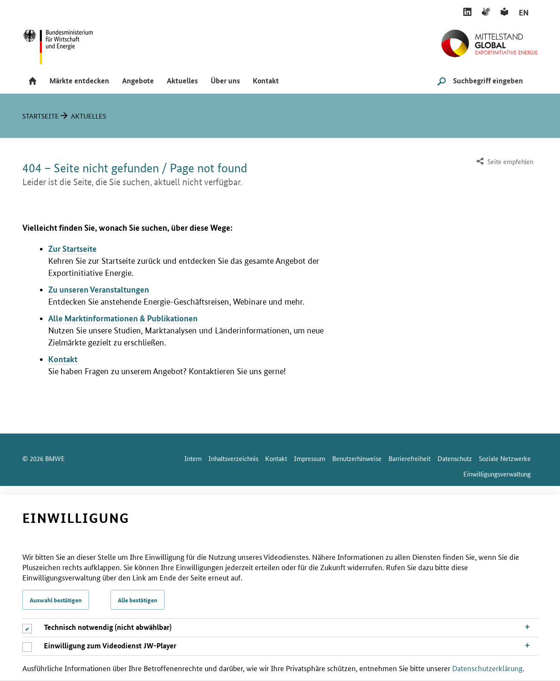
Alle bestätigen (137, 599)
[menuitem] (504, 161)
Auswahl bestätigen (56, 599)
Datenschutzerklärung (487, 668)
